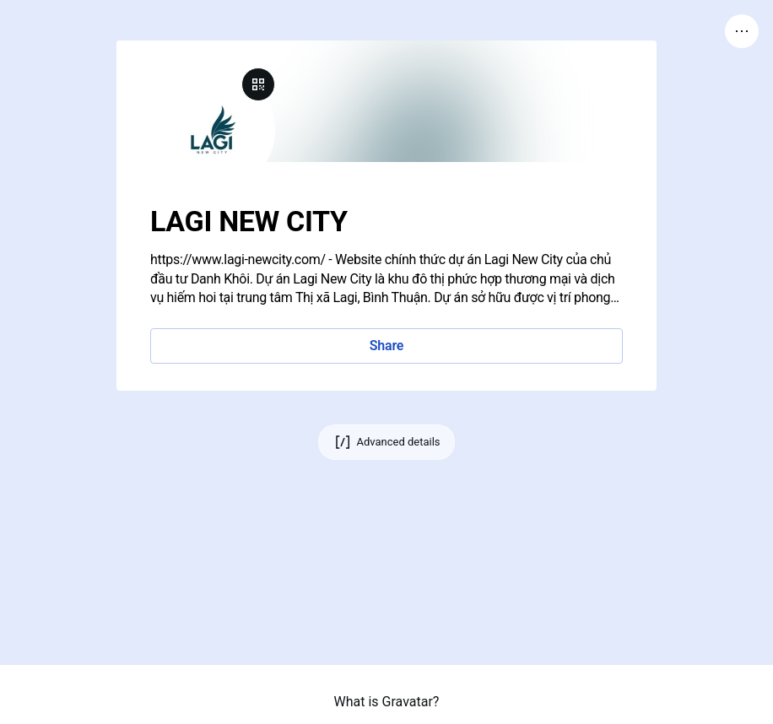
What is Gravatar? (387, 702)
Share (386, 346)
